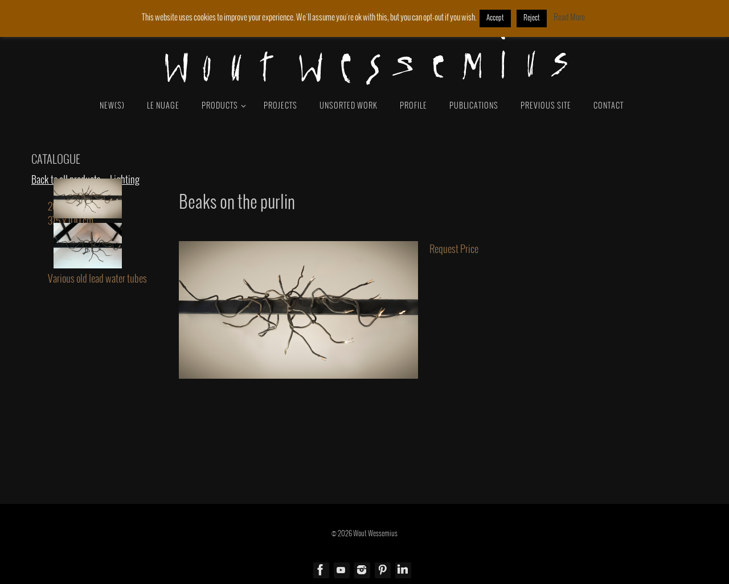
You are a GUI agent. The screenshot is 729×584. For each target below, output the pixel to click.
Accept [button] (495, 18)
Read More (569, 17)
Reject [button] (531, 18)
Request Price (453, 249)
